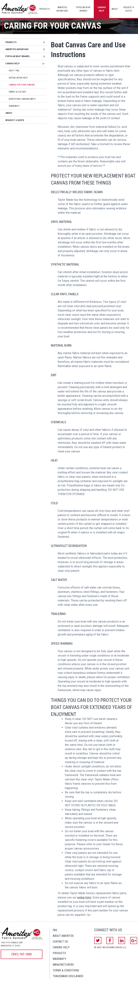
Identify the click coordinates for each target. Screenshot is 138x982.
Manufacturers (63, 964)
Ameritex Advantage (62, 9)
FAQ (55, 930)
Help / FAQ (14, 70)
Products (44, 9)
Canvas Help (101, 9)
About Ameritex (63, 936)
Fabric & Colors (17, 91)
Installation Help (18, 77)
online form (84, 897)
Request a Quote (128, 9)
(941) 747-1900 (22, 954)
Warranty (14, 106)
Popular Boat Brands (83, 9)
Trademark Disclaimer (68, 976)
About (114, 9)
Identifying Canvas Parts (22, 99)
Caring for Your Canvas (21, 84)
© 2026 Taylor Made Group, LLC (110, 947)
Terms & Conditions (66, 970)
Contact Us (60, 941)
